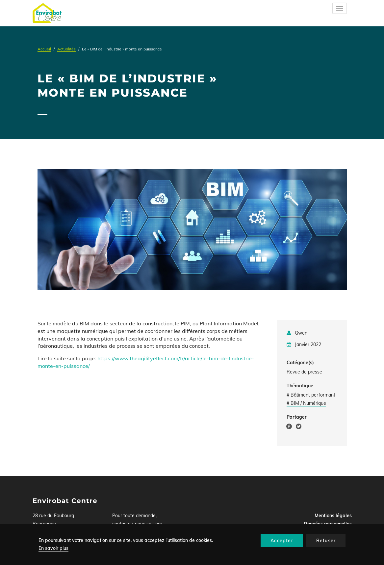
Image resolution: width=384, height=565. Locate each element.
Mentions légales (333, 516)
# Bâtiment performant (311, 395)
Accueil (44, 48)
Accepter (281, 541)
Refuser (326, 541)
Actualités (66, 48)
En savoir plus (53, 548)
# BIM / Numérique (306, 403)
